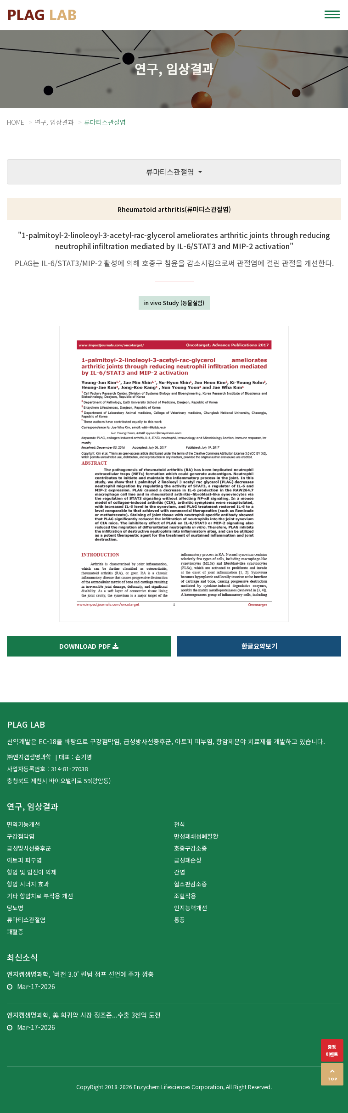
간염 (179, 872)
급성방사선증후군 (29, 848)
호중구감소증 (190, 848)
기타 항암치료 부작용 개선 (40, 895)
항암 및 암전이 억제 (31, 872)
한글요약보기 (259, 646)
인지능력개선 (190, 907)
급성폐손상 (188, 860)
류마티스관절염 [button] (171, 171)
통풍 (179, 919)
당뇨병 (15, 907)
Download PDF (88, 646)
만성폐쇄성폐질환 (196, 836)
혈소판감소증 (190, 883)
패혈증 (15, 931)
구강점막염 (20, 836)
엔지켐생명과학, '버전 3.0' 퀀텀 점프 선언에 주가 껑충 (80, 974)
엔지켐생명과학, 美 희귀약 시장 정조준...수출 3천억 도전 (84, 1014)
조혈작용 (185, 895)
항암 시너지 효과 (28, 883)
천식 (179, 824)
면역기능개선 (23, 824)
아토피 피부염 (24, 860)
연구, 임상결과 (54, 122)
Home (15, 122)
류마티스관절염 (26, 919)
